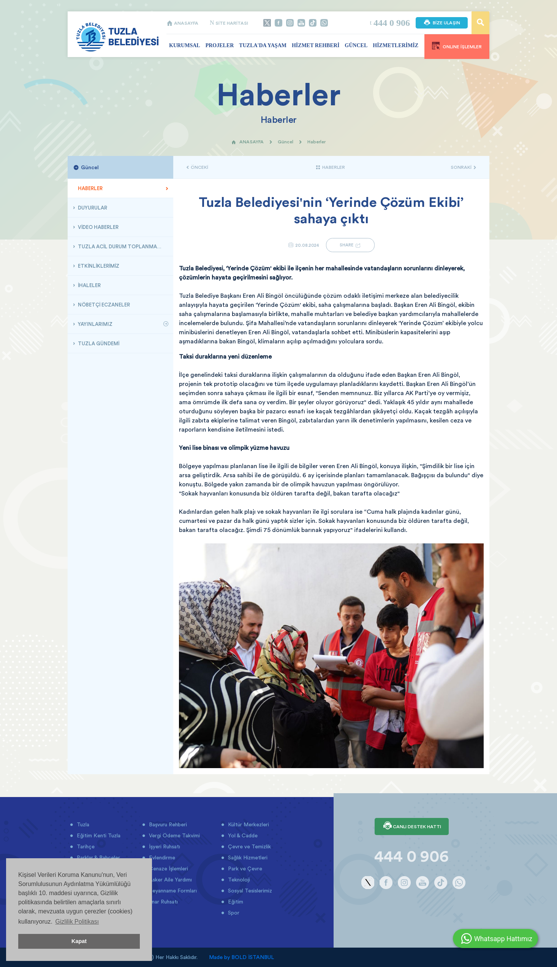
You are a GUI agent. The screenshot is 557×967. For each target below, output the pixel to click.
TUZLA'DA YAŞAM (262, 45)
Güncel (285, 141)
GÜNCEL (356, 45)
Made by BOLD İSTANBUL (241, 957)
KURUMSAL (184, 45)
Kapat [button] (79, 941)
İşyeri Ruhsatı (163, 846)
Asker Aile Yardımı (169, 879)
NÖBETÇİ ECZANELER (103, 305)
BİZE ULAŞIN (441, 22)
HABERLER (90, 188)
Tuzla (82, 824)
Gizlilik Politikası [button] (77, 921)
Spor (232, 912)
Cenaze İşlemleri (167, 868)
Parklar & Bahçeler (97, 857)
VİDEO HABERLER (98, 227)
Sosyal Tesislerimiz (249, 890)
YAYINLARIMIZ (94, 324)
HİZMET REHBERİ (315, 45)
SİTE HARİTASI (229, 23)
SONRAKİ (463, 167)
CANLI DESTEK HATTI (411, 826)
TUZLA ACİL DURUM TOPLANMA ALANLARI (122, 246)
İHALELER (89, 285)
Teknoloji (238, 879)
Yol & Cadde (242, 835)
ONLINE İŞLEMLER (457, 45)
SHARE (350, 245)
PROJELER (220, 45)
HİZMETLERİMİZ (395, 45)
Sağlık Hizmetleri (246, 857)
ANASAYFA (182, 23)
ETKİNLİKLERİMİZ (98, 266)
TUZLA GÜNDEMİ (98, 343)
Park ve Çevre (244, 868)
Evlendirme (161, 857)
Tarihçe (85, 846)
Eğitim (234, 901)
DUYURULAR (92, 208)
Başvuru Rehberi (167, 824)
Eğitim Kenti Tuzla (97, 835)
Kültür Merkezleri (247, 824)
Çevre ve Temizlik (248, 846)
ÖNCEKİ (197, 167)
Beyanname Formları (172, 890)
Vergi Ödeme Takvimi (173, 835)
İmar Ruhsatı (162, 901)
